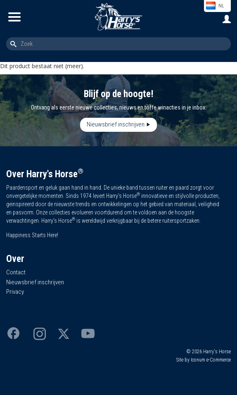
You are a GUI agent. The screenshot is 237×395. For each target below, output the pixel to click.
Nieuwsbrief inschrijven (116, 124)
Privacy (15, 291)
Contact (16, 272)
